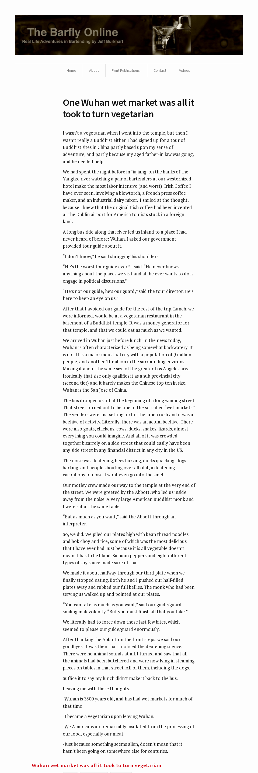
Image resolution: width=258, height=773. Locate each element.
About (94, 70)
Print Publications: (126, 70)
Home (71, 70)
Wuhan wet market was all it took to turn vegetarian (96, 765)
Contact (160, 70)
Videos (184, 70)
